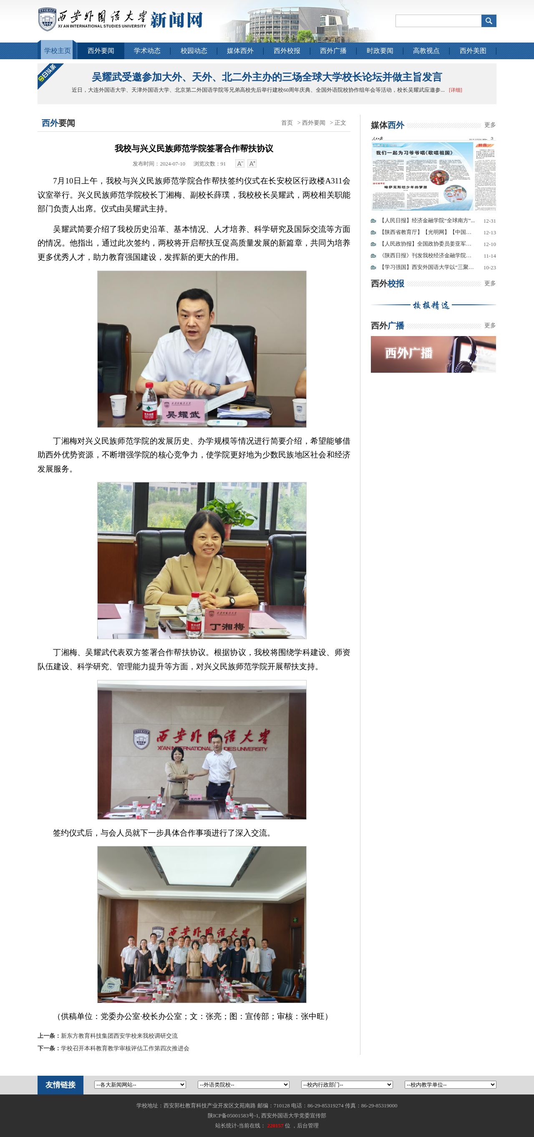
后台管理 (308, 1125)
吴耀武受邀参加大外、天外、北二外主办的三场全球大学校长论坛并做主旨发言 (267, 77)
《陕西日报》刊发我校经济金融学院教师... (427, 255)
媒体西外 (240, 50)
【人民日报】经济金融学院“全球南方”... (427, 220)
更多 (490, 125)
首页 (287, 123)
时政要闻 (380, 50)
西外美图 (473, 50)
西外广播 (333, 50)
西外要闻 (101, 50)
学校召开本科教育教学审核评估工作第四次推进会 (113, 1048)
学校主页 (57, 50)
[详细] (455, 90)
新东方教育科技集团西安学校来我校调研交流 (108, 1036)
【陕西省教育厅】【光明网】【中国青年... (427, 232)
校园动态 (194, 50)
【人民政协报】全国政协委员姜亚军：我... (427, 244)
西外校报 (287, 50)
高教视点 (426, 50)
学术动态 (147, 50)
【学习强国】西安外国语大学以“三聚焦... (427, 267)
